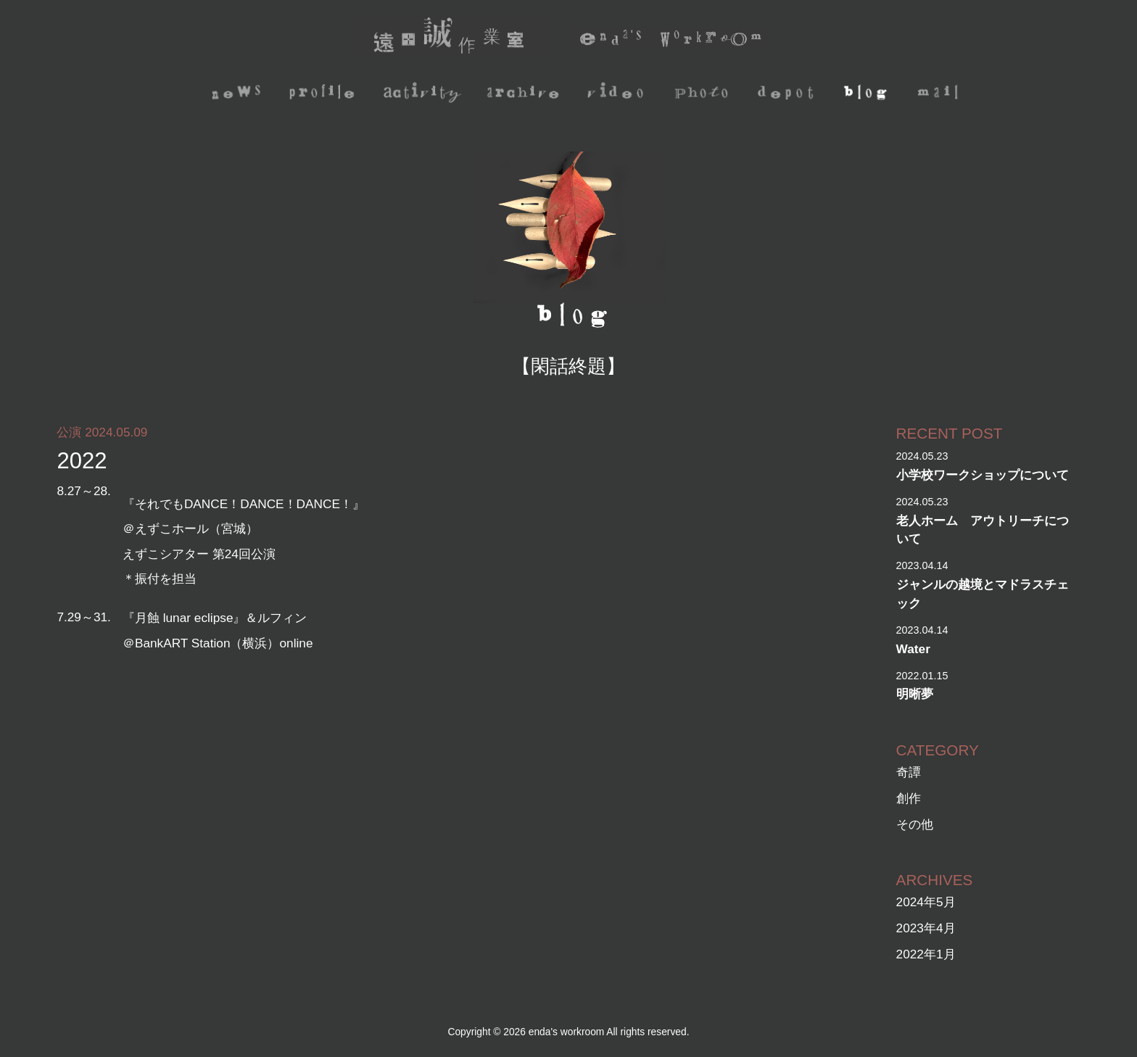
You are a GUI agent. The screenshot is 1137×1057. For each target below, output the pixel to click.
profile (324, 93)
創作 (908, 798)
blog (869, 93)
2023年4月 (926, 928)
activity (425, 93)
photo (703, 93)
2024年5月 (926, 902)
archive (526, 93)
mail (939, 93)
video (617, 93)
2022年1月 (926, 954)
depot (789, 93)
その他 (914, 824)
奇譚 (908, 772)
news (237, 93)
